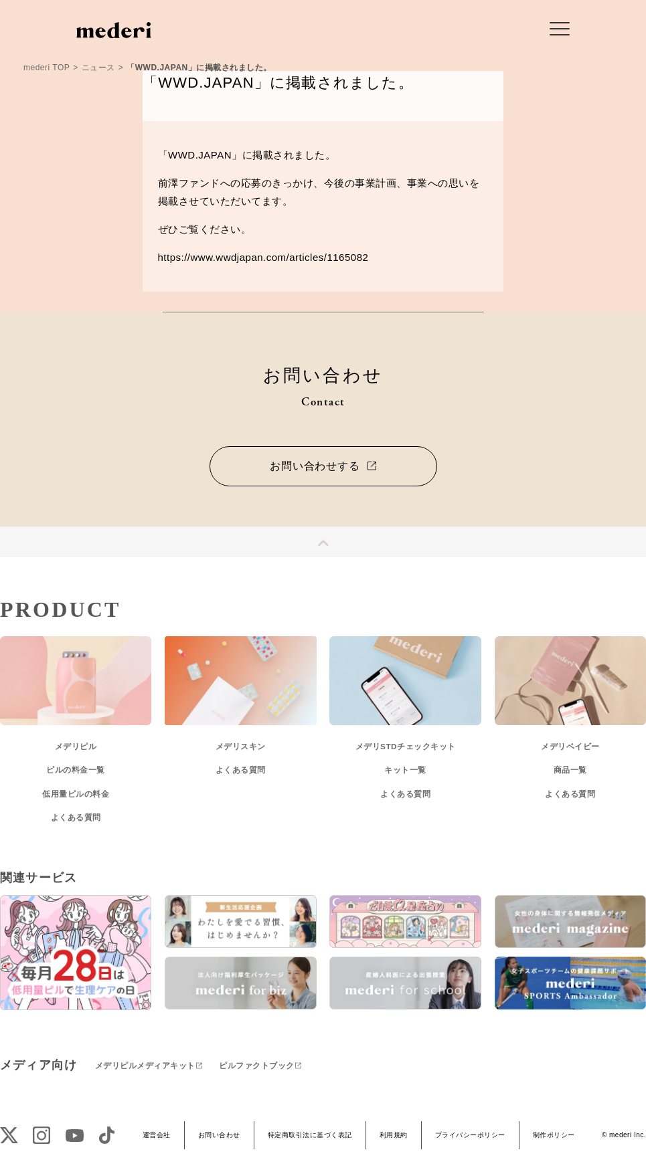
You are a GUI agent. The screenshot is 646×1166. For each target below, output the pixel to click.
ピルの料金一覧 (75, 770)
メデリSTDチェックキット (405, 746)
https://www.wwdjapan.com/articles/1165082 (263, 257)
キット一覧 (405, 770)
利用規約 (394, 1135)
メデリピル (76, 746)
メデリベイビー (570, 746)
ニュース (98, 67)
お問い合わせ (219, 1135)
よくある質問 (76, 817)
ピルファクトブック (257, 1065)
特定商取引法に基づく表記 (310, 1135)
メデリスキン (241, 746)
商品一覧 (570, 770)
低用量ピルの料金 (75, 794)
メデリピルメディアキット (145, 1065)
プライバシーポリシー (470, 1135)
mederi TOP (46, 67)
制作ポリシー (554, 1135)
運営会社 (157, 1135)
